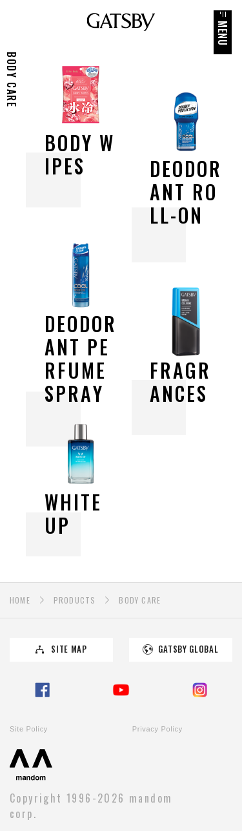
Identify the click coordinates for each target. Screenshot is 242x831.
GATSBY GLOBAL (188, 649)
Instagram (199, 690)
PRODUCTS (75, 599)
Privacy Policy (157, 729)
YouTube (121, 690)
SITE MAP (69, 649)
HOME (20, 599)
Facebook (43, 690)
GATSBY (121, 22)
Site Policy (29, 729)
